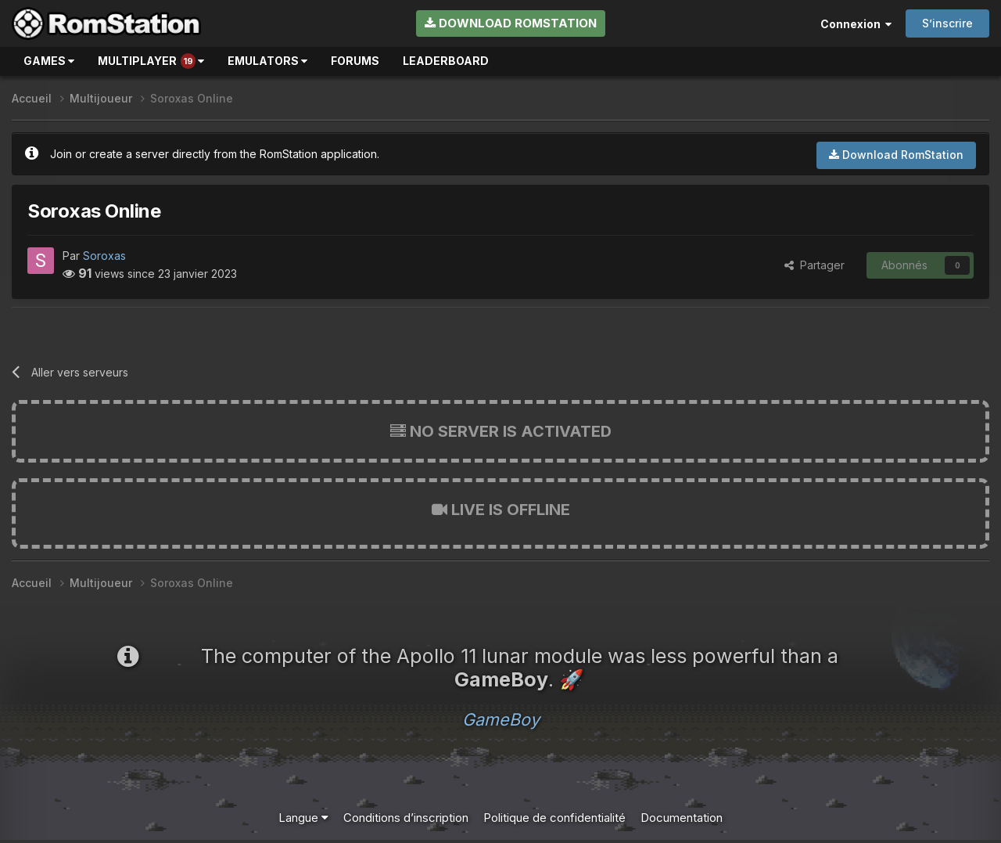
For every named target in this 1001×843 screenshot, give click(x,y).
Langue (303, 817)
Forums (355, 60)
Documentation (681, 817)
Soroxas (104, 255)
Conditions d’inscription (405, 817)
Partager (814, 265)
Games (48, 60)
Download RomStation (511, 23)
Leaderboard (446, 60)
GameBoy (501, 719)
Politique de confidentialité (554, 817)
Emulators (267, 60)
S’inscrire (947, 23)
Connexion (856, 24)
